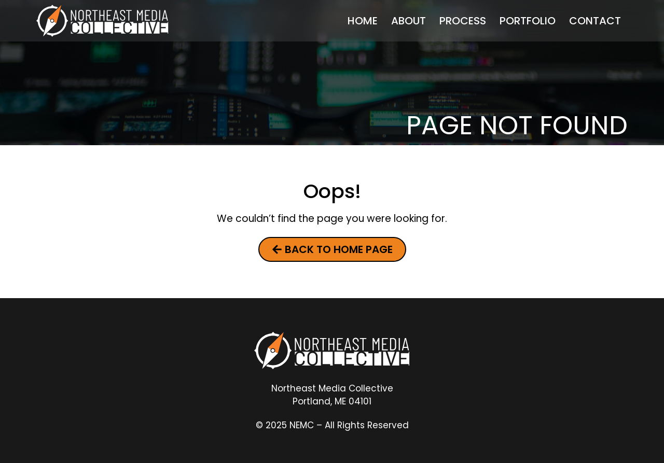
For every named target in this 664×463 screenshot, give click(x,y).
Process (462, 20)
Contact (595, 20)
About (408, 20)
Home (363, 20)
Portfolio (528, 20)
